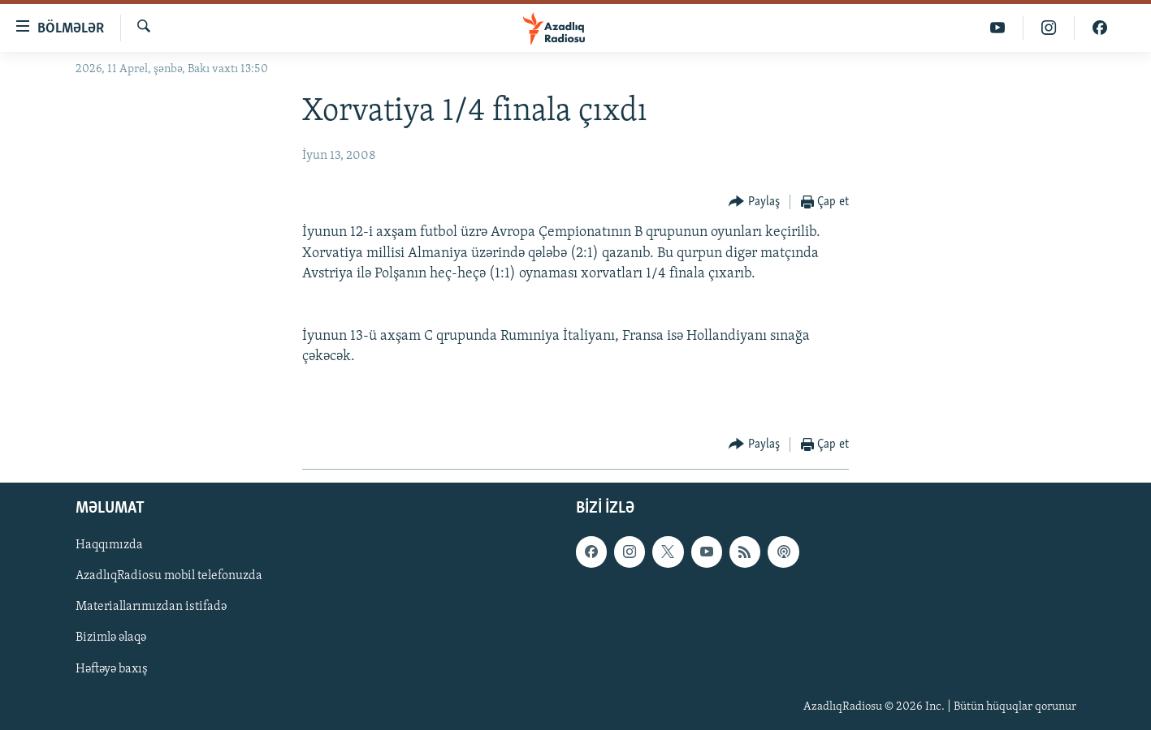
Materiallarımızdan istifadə (151, 606)
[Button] (754, 202)
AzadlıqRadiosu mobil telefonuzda (169, 575)
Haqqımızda (109, 545)
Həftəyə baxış (112, 668)
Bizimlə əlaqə (111, 637)
